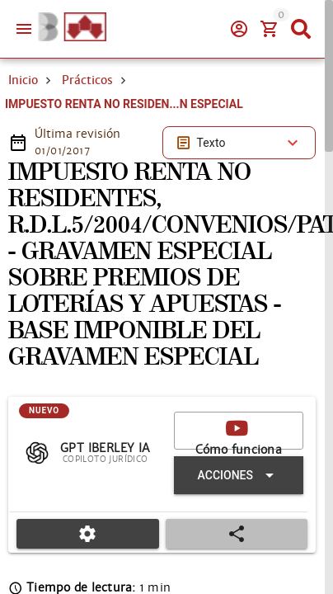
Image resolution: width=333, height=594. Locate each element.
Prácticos (87, 80)
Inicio (23, 80)
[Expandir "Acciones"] (238, 475)
